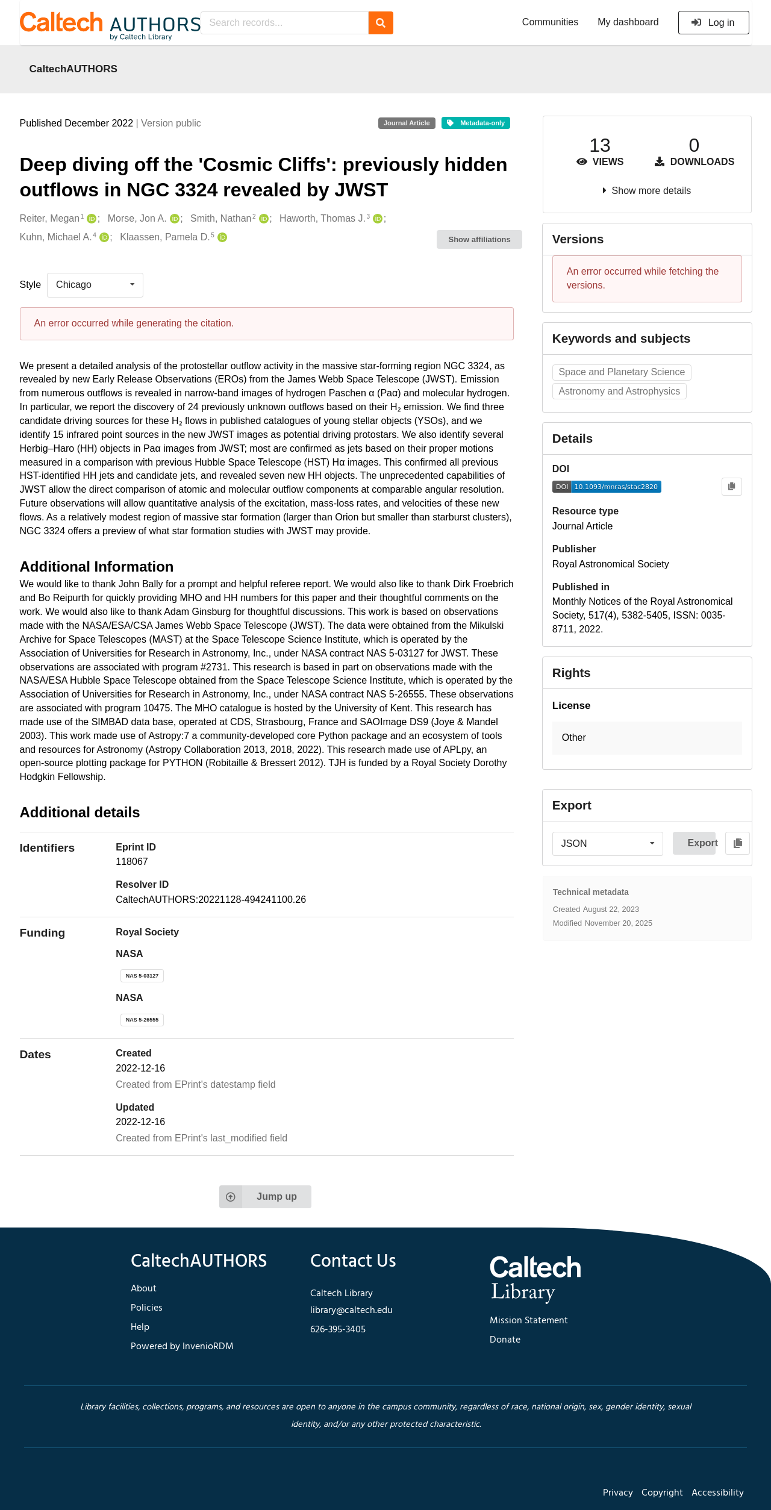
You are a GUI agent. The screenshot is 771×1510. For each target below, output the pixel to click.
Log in (713, 22)
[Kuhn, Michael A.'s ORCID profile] (102, 238)
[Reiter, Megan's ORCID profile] (90, 219)
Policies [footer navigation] (147, 1308)
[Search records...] (285, 22)
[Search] (381, 22)
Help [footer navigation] (140, 1327)
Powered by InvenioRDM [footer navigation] (182, 1347)
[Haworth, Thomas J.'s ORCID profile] (376, 219)
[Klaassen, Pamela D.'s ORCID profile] (220, 238)
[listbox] (95, 285)
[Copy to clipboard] (731, 487)
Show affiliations (480, 239)
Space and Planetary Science (621, 372)
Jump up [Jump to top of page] (258, 1196)
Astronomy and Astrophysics (619, 391)
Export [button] (701, 843)
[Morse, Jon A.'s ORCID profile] (173, 219)
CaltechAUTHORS (74, 69)
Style (31, 284)
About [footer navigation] (144, 1289)
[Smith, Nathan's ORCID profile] (262, 219)
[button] (647, 738)
